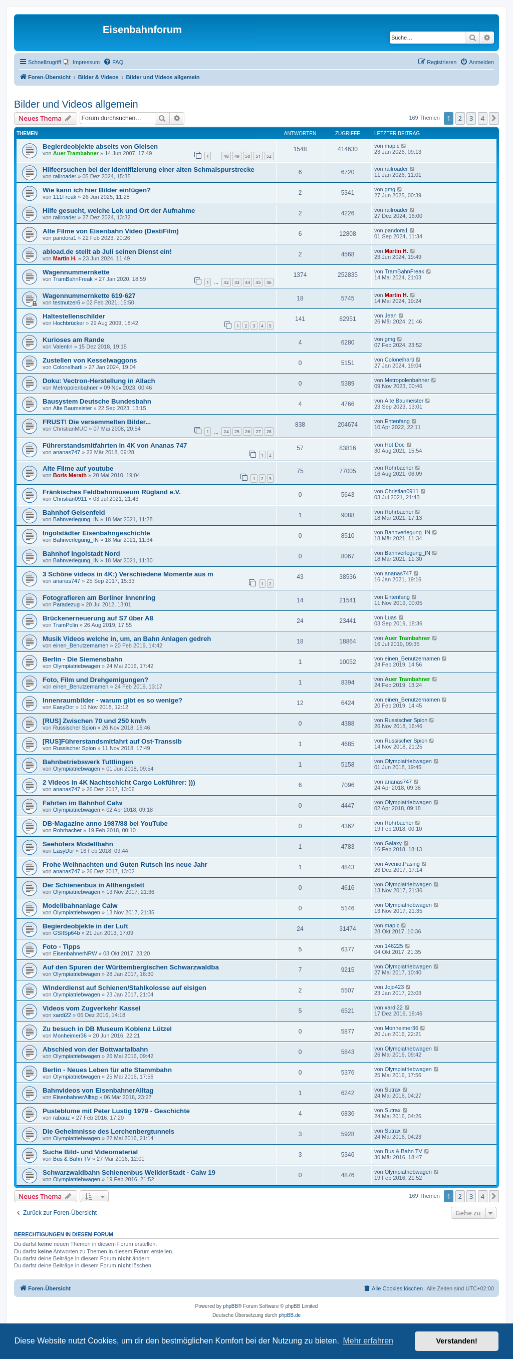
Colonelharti (68, 367)
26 (247, 431)
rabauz (61, 1118)
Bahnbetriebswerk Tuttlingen (88, 762)
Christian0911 (70, 499)
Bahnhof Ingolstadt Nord (81, 553)
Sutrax (393, 1090)
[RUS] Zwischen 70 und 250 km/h (94, 721)
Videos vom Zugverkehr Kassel (91, 1008)
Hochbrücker (68, 323)
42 (225, 282)
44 (247, 282)
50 (247, 156)
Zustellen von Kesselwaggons (90, 360)
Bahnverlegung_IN (76, 519)
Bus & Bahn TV (72, 1159)
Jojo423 (394, 987)
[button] (494, 118)
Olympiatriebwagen (76, 666)
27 (258, 431)
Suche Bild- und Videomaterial (90, 1152)
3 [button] (471, 118)
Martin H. (65, 258)
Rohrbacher (399, 468)
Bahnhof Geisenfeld (74, 512)
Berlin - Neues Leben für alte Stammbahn (107, 1070)
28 (269, 431)
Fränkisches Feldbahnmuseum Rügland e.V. (112, 492)
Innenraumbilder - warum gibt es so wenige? (112, 700)
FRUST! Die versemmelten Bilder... (97, 422)
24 (225, 431)
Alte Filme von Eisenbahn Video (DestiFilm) (111, 231)
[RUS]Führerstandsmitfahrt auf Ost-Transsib (112, 741)
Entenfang (397, 421)
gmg (390, 189)
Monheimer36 (70, 1036)
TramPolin (65, 625)
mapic (392, 146)
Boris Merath (70, 475)
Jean (391, 315)
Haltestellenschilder (74, 316)
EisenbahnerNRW (75, 953)
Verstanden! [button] (456, 1341)
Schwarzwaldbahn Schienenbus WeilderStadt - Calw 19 (129, 1172)
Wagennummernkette (76, 272)
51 (258, 156)
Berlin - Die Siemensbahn (82, 659)
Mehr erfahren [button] (368, 1340)
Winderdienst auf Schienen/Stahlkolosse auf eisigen (124, 987)
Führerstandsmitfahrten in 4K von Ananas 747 (115, 445)
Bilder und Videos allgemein (76, 104)
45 (258, 282)
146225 (394, 946)
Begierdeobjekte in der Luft (85, 926)
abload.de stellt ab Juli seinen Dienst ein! (107, 251)
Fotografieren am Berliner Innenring (99, 597)
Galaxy (393, 843)
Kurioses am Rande (73, 340)
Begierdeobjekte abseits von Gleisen (100, 146)
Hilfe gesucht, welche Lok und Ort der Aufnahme (119, 210)
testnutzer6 (66, 302)
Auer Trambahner (76, 153)
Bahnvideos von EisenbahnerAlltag (98, 1090)
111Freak (64, 197)
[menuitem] (82, 62)
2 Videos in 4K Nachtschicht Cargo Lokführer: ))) (119, 782)
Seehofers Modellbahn (78, 844)
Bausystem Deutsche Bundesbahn (97, 401)
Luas (391, 617)
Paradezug (66, 604)
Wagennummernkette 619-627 (89, 295)
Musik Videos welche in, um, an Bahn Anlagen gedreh (127, 638)
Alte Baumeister (72, 408)
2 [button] (460, 118)
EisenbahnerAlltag (75, 1097)
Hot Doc (395, 445)
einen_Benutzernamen (81, 645)
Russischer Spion (74, 728)
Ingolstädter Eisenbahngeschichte (96, 533)
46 (269, 282)
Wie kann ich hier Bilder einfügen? (97, 190)
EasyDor (63, 707)
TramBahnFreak (73, 279)
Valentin (63, 347)
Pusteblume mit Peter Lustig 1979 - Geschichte (116, 1111)
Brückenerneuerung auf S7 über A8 (98, 618)
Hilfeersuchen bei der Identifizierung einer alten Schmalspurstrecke (148, 169)
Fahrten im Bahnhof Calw (82, 803)
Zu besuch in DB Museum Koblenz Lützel (107, 1029)
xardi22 (62, 1015)
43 (236, 282)
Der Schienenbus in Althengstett (93, 885)
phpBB (230, 1306)
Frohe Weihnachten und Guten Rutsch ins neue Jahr (125, 864)
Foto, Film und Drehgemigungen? (95, 680)
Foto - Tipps (61, 946)
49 (236, 156)
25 (236, 431)
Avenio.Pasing (402, 864)
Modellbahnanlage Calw (80, 905)
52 (269, 156)
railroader (64, 176)
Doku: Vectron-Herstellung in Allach (99, 381)
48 (225, 156)
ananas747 (66, 452)
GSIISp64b (66, 933)
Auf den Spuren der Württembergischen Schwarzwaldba (131, 967)
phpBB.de (290, 1315)
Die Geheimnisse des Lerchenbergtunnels (108, 1131)
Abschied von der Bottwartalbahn (95, 1049)
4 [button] (482, 118)
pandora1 (65, 238)
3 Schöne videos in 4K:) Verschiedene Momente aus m (128, 574)
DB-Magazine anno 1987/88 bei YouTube (105, 823)
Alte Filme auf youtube (78, 468)
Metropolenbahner (75, 388)
